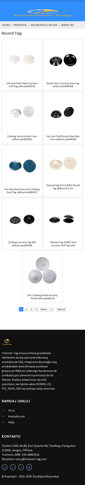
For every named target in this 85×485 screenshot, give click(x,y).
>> (51, 309)
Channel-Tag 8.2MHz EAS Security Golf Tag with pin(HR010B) (63, 244)
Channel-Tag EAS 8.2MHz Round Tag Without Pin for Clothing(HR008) (63, 187)
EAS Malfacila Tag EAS (44, 25)
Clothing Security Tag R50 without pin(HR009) (22, 244)
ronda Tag (67, 25)
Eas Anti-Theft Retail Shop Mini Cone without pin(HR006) (63, 138)
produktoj (20, 25)
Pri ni (11, 410)
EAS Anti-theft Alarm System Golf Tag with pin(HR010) (22, 85)
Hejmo (6, 25)
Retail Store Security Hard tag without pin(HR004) (63, 85)
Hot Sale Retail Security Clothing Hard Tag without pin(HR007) (22, 191)
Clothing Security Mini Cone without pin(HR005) (22, 138)
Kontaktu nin (16, 416)
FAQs (11, 422)
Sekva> (44, 309)
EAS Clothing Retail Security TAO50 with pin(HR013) (42, 297)
